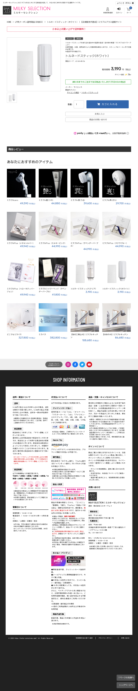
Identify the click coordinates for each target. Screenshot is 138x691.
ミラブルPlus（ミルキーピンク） (52, 243)
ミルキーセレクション (25, 13)
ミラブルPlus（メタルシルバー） (20, 243)
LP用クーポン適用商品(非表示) (29, 22)
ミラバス (42, 334)
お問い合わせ (125, 638)
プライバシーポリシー (105, 638)
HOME (9, 22)
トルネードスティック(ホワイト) (116, 289)
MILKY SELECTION (32, 8)
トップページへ (126, 685)
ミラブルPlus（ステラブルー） (115, 243)
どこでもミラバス (14, 334)
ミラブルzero (12, 200)
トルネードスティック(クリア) (83, 289)
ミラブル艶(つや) (46, 200)
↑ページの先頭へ (126, 677)
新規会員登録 (108, 12)
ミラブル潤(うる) (78, 200)
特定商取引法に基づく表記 (84, 638)
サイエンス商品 (73, 92)
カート (129, 12)
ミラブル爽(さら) (109, 200)
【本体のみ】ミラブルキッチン (115, 334)
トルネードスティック (89, 92)
